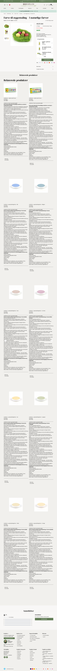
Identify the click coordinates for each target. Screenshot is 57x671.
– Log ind (43, 636)
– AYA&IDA (31, 651)
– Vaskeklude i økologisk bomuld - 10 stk (47, 659)
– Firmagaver (19, 644)
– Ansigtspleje (19, 654)
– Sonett (30, 657)
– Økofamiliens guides (33, 636)
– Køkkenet (18, 657)
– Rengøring (18, 658)
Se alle (45, 56)
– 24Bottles (31, 660)
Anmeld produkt (44, 619)
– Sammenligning (19, 645)
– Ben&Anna (31, 655)
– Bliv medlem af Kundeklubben (34, 638)
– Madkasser (19, 652)
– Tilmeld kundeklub (45, 635)
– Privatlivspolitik (19, 638)
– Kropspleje (18, 655)
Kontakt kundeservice (9, 638)
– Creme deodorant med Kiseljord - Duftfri (46, 652)
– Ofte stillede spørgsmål (21, 635)
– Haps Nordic (31, 658)
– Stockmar (31, 654)
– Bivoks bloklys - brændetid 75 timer (47, 654)
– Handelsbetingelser (20, 636)
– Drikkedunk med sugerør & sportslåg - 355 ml (46, 661)
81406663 (10, 642)
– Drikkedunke (19, 651)
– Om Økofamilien (32, 635)
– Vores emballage (32, 639)
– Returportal (19, 641)
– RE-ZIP (30, 641)
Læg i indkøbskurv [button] (47, 59)
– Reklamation (19, 642)
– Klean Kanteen (32, 652)
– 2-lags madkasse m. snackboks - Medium (47, 657)
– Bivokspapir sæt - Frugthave (47, 663)
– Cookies (18, 639)
